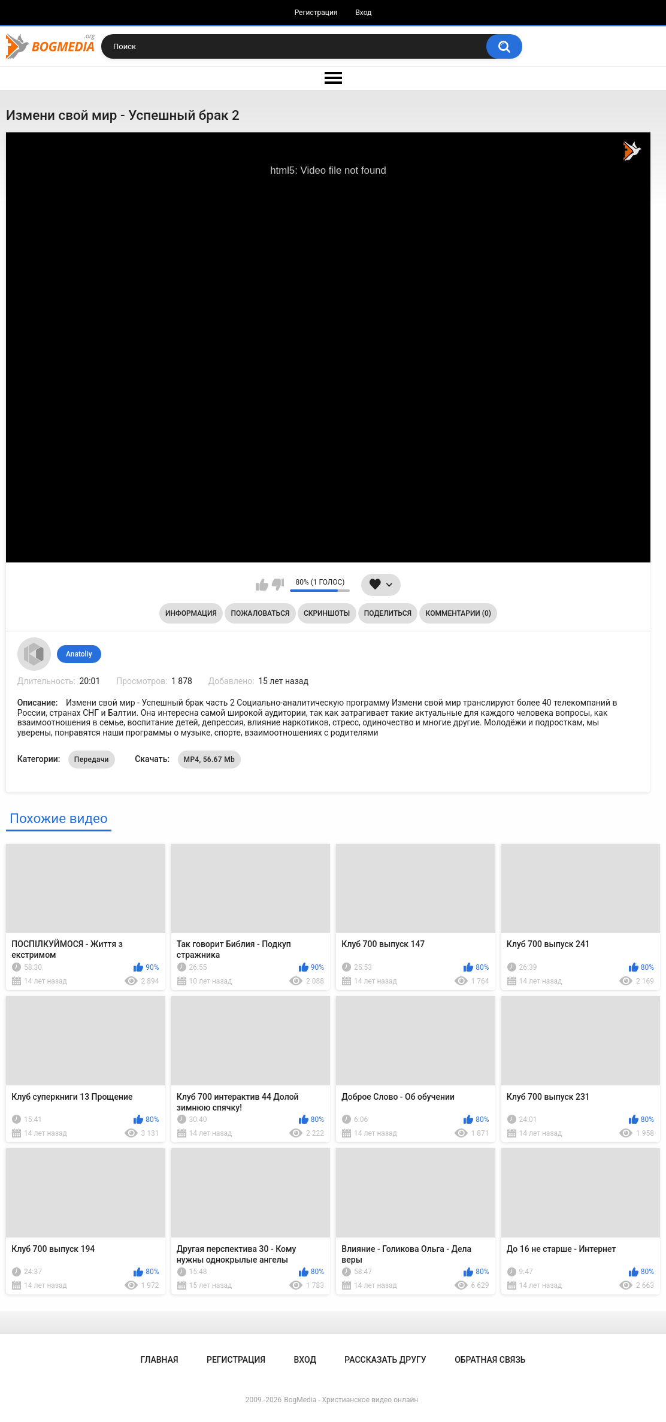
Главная (159, 1359)
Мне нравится (262, 585)
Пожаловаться (260, 613)
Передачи (91, 759)
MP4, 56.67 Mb (209, 759)
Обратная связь (490, 1359)
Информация (191, 613)
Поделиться (387, 613)
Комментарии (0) (458, 613)
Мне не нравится (277, 585)
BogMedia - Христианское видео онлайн (351, 1400)
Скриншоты (327, 613)
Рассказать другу (385, 1359)
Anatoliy (79, 654)
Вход (363, 12)
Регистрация (316, 12)
